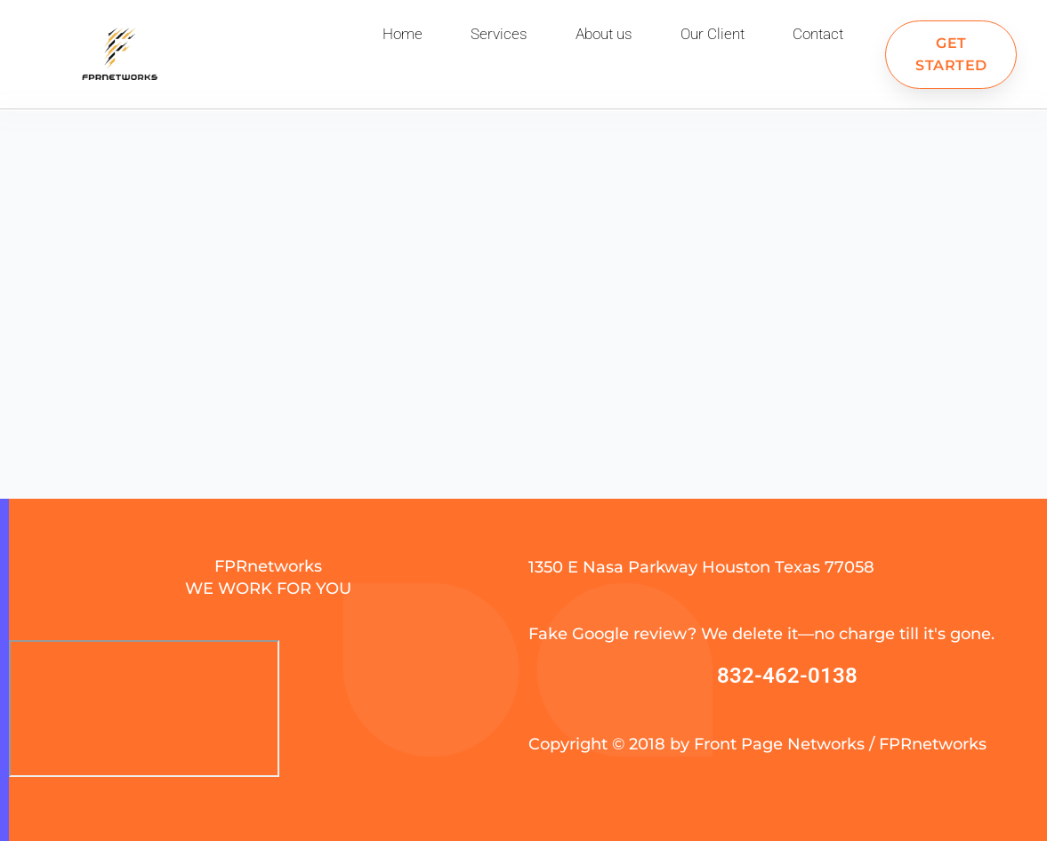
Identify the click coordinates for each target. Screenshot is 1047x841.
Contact (818, 34)
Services (499, 34)
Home (403, 34)
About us (604, 34)
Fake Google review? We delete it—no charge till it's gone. (761, 634)
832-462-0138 (787, 675)
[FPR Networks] (144, 708)
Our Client (713, 34)
